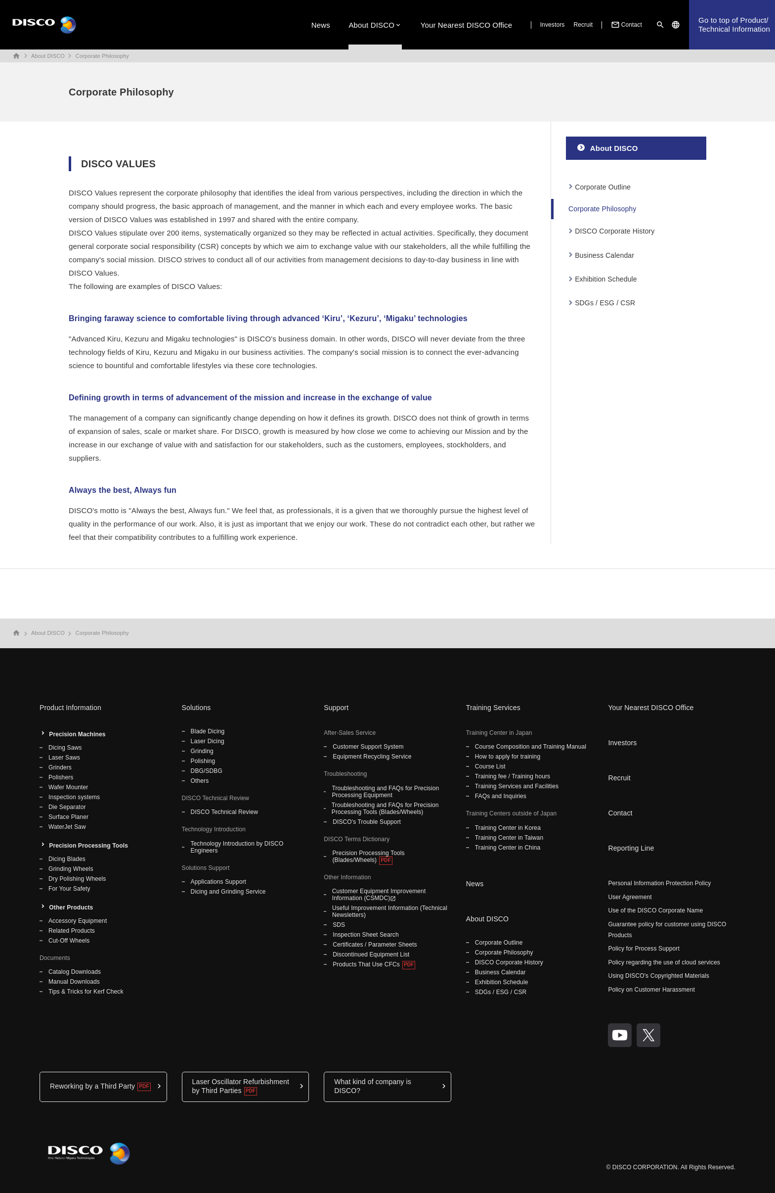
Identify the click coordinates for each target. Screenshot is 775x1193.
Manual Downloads (74, 981)
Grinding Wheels (70, 868)
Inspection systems (74, 797)
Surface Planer (68, 816)
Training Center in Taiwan (509, 837)
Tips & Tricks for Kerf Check (86, 991)
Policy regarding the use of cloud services (664, 962)
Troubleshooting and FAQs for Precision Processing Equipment (385, 792)
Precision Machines (77, 734)
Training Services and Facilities (517, 786)
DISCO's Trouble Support (367, 821)
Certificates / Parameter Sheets (375, 944)
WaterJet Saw (67, 826)
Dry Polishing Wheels (77, 878)
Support (336, 708)
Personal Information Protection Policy (659, 883)
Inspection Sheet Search (366, 934)
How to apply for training (507, 756)
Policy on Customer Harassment (651, 989)
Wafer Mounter (68, 787)
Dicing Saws (65, 747)
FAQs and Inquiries (500, 796)
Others (200, 780)
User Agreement (629, 897)
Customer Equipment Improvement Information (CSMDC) (379, 895)
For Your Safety (69, 888)
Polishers (60, 777)
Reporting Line (631, 848)
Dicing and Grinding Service (228, 891)
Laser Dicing (207, 741)
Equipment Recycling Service (372, 756)
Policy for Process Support (644, 948)
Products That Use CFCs (366, 964)
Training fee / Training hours (512, 776)
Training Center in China (508, 847)
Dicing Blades (67, 859)
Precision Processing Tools (88, 845)
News (320, 25)
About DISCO (371, 25)
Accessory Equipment (77, 920)
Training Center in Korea (508, 827)
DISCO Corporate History (614, 231)
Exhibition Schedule (606, 279)
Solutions (196, 708)
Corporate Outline (603, 187)
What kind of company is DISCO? (372, 1086)
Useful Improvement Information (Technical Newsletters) (389, 911)
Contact (625, 25)
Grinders (60, 767)
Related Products (71, 930)
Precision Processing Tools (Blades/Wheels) (368, 856)
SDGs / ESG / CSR (605, 303)
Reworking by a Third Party (92, 1086)
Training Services (493, 708)
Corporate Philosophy (102, 56)
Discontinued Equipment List (371, 954)
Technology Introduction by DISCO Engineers (236, 847)
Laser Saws (64, 757)
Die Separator (67, 807)
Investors (552, 24)
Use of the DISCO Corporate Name (655, 910)
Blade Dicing (208, 731)
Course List (490, 766)
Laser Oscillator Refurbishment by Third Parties (240, 1086)
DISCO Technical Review (224, 812)
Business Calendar (604, 255)
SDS (339, 924)
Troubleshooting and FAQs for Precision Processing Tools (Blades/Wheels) (385, 808)
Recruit (583, 24)
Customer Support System (368, 746)
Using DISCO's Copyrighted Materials (658, 975)
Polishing (203, 761)
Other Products (71, 907)
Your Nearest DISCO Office (467, 25)
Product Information (70, 708)
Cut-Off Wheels (68, 940)
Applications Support (218, 881)
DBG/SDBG (206, 770)
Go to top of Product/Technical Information (734, 24)
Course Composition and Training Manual (530, 746)
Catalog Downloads (74, 971)
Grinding (202, 751)
